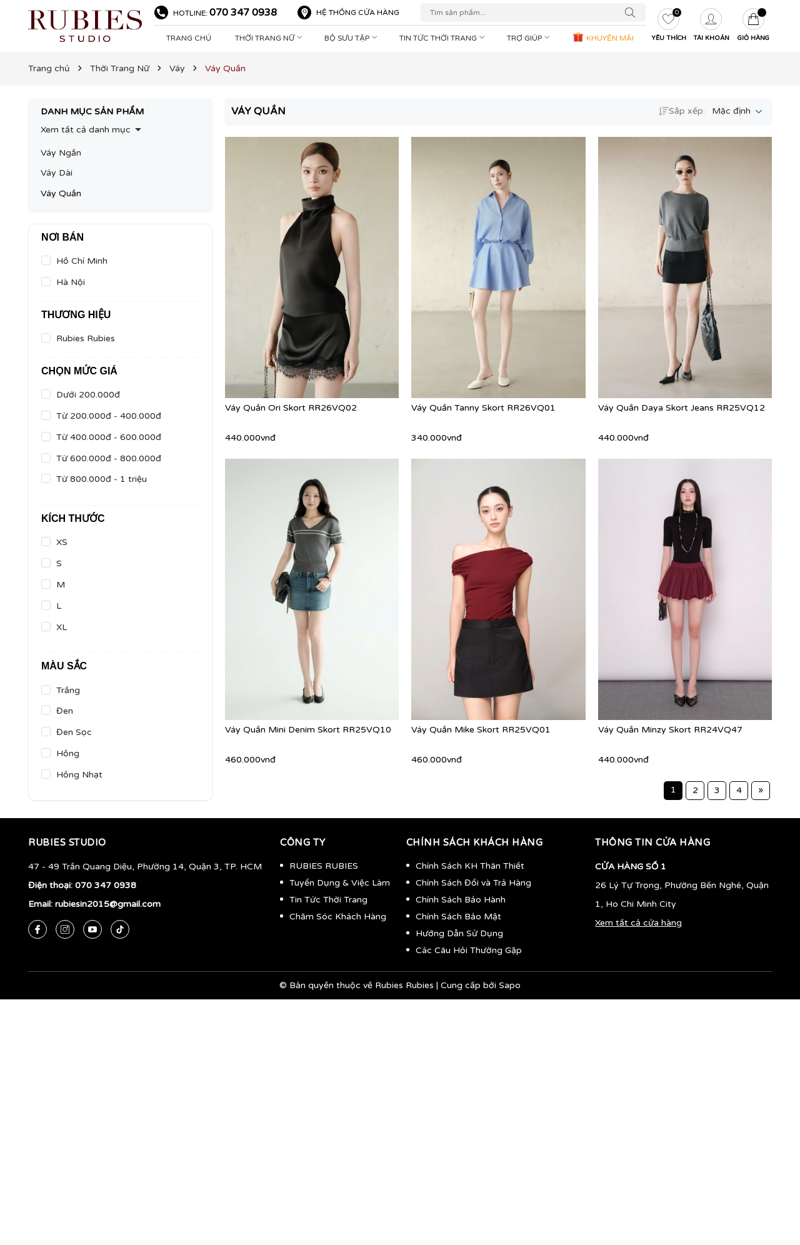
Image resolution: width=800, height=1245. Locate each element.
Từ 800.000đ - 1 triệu (101, 479)
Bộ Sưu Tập (352, 38)
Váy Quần (61, 193)
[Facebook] (37, 929)
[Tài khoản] (711, 26)
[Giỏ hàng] (754, 26)
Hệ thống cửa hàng (357, 12)
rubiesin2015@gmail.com (108, 904)
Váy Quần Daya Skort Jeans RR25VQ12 (681, 407)
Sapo (510, 985)
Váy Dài (56, 173)
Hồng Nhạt (79, 774)
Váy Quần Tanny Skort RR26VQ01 (483, 407)
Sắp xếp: (682, 111)
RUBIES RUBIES (323, 866)
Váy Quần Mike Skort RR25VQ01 (481, 729)
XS (62, 542)
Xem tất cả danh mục (86, 129)
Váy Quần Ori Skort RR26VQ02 (291, 407)
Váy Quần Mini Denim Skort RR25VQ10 (308, 729)
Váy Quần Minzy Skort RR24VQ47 (670, 729)
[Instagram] (65, 929)
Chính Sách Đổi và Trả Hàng (473, 883)
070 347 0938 (243, 12)
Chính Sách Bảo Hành (461, 899)
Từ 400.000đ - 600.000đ (108, 437)
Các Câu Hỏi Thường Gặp (469, 950)
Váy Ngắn (61, 153)
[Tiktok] (120, 929)
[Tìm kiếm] (633, 12)
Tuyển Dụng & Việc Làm (339, 883)
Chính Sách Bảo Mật (458, 916)
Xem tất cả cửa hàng (638, 923)
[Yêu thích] (669, 26)
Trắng (68, 690)
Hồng (67, 753)
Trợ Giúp (529, 38)
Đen (64, 711)
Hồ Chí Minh (82, 261)
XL (61, 627)
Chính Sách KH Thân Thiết (470, 866)
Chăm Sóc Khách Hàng (337, 916)
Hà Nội (70, 282)
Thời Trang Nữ (270, 38)
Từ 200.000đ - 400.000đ (108, 416)
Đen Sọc (74, 732)
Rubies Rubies (85, 338)
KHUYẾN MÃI (603, 37)
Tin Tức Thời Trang (443, 38)
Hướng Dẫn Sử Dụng (459, 933)
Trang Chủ (188, 38)
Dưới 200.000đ (88, 394)
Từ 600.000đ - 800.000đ (108, 458)
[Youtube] (92, 929)
